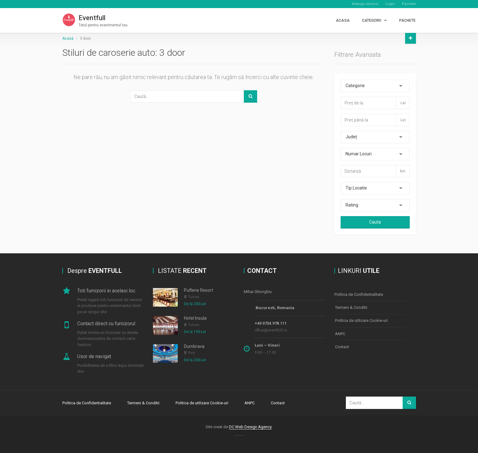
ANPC (340, 332)
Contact (342, 345)
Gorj (191, 353)
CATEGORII (371, 20)
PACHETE (407, 20)
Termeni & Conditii (351, 306)
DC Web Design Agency (250, 426)
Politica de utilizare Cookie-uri (361, 319)
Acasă (68, 38)
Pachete (409, 4)
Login (390, 4)
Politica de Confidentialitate (358, 294)
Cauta (375, 222)
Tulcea (193, 297)
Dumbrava (194, 346)
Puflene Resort (198, 290)
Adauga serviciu (365, 4)
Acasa (343, 20)
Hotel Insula (195, 318)
